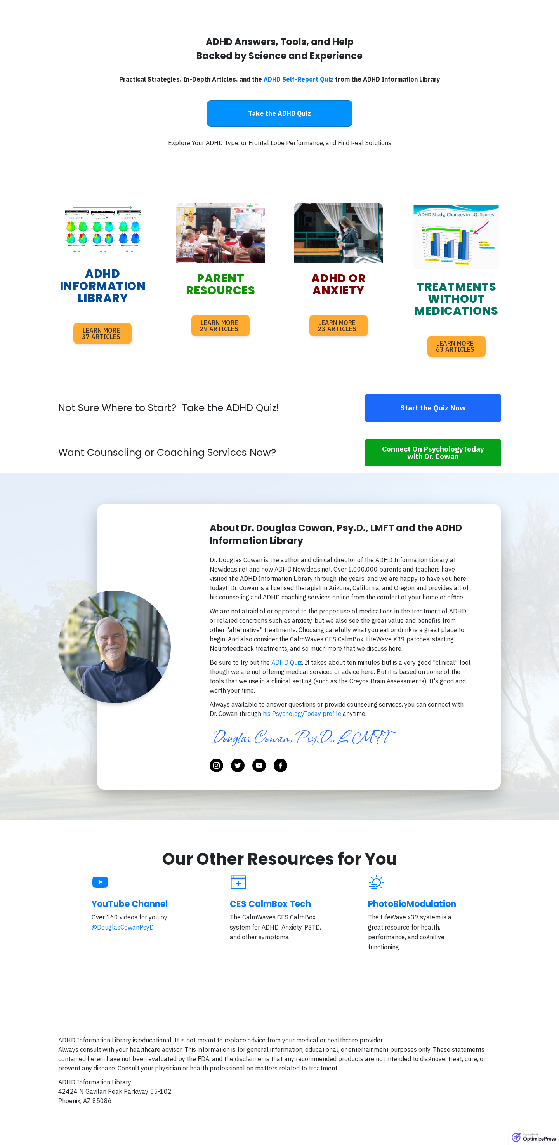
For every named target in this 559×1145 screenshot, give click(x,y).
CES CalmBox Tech (270, 904)
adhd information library (103, 286)
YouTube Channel (130, 904)
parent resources (220, 284)
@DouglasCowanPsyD (123, 927)
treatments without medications (456, 299)
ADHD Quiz (286, 662)
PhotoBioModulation (412, 904)
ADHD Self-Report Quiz (298, 79)
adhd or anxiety (338, 284)
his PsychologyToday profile (303, 714)
